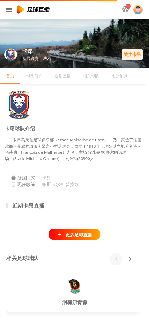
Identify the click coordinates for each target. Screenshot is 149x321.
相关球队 (91, 76)
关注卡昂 (132, 54)
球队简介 (34, 76)
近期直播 (62, 76)
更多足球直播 (74, 235)
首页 (10, 76)
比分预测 (119, 76)
